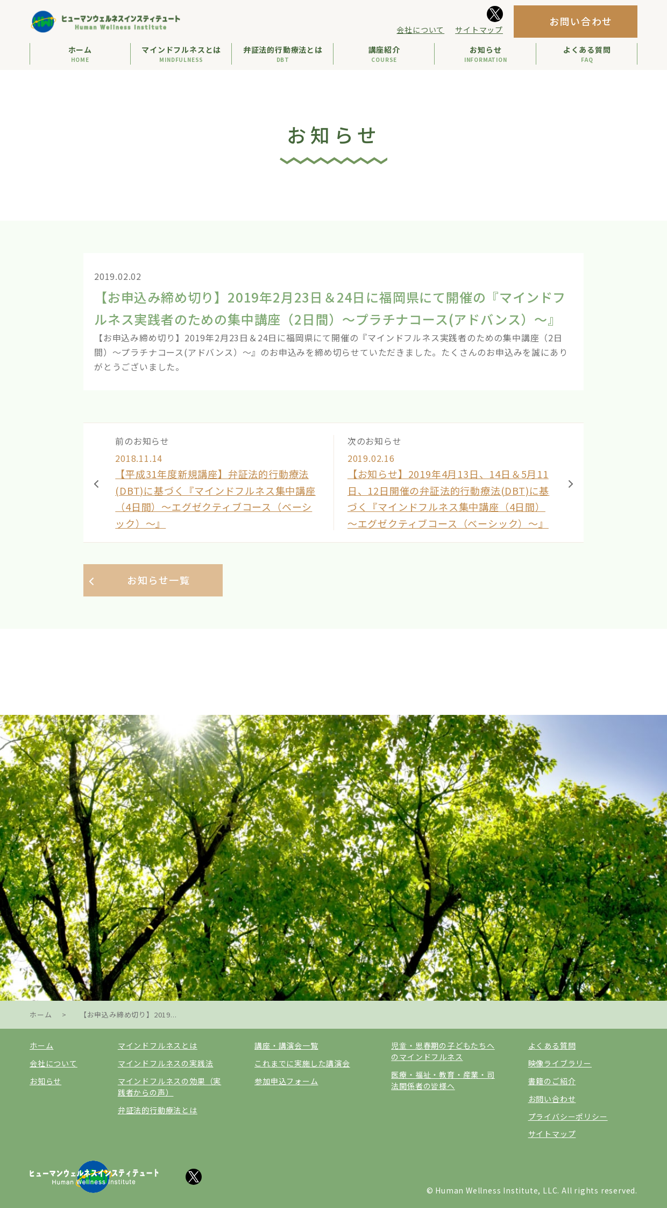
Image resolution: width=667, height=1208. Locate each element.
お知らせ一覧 (158, 580)
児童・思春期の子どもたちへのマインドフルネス (442, 1052)
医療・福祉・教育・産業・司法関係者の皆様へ (442, 1080)
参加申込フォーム (286, 1081)
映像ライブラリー (560, 1063)
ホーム (41, 1046)
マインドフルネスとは (157, 1046)
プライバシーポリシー (568, 1116)
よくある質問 (552, 1046)
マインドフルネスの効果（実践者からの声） (169, 1087)
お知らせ (45, 1081)
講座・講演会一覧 (286, 1046)
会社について (420, 29)
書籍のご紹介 (552, 1081)
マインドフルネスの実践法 (166, 1063)
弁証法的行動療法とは (157, 1110)
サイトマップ (479, 29)
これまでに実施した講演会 (302, 1063)
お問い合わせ (581, 21)
